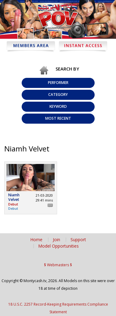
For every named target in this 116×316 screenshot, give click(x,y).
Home (36, 240)
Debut (13, 208)
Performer (58, 82)
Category (58, 94)
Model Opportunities (58, 246)
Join (56, 240)
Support (78, 240)
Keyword (58, 106)
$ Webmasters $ (58, 264)
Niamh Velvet (14, 197)
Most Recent (58, 118)
